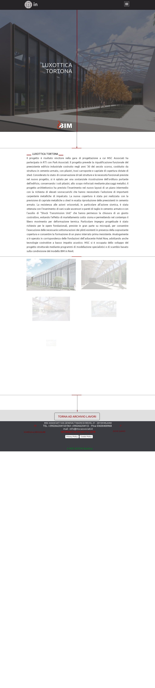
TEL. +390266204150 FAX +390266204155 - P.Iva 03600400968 (77, 425)
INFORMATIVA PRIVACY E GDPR (78, 432)
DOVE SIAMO (119, 431)
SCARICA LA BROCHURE (34, 432)
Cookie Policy (86, 436)
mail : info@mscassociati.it (78, 429)
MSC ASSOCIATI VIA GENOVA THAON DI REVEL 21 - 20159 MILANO (78, 423)
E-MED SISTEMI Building (79, 448)
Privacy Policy (72, 436)
